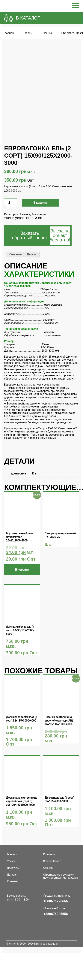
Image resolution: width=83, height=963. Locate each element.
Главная (9, 33)
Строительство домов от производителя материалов (60, 863)
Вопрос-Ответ (52, 847)
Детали (31, 241)
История (12, 861)
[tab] (15, 241)
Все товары (39, 201)
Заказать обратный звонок (41, 222)
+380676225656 (55, 888)
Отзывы (48, 854)
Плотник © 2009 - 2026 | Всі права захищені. (33, 930)
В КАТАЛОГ (28, 18)
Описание (15, 241)
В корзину (40, 189)
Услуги (11, 847)
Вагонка (25, 201)
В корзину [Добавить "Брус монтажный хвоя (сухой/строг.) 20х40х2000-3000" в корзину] (22, 557)
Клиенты (12, 868)
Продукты (13, 854)
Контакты (49, 841)
